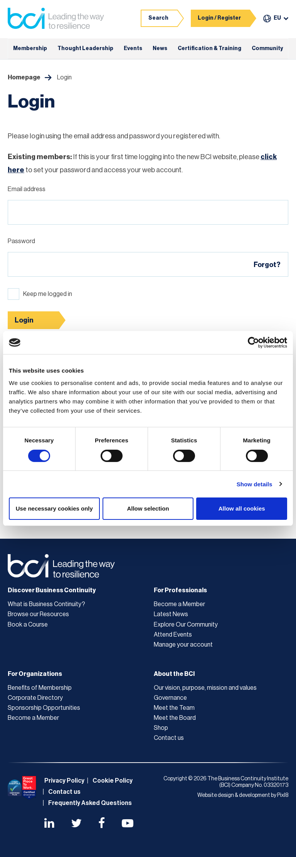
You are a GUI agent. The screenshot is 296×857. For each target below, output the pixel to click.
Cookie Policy (112, 781)
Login (24, 320)
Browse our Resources (38, 614)
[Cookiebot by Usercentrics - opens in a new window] (253, 342)
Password (21, 241)
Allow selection (148, 508)
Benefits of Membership (40, 688)
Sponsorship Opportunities (44, 708)
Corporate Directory (35, 698)
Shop (161, 728)
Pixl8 (282, 795)
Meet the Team (174, 708)
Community (267, 48)
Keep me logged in (47, 294)
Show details (254, 484)
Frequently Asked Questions (90, 803)
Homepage (24, 77)
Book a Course (28, 625)
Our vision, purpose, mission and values (205, 688)
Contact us (169, 738)
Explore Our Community (186, 625)
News (160, 48)
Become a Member (179, 604)
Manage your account (183, 645)
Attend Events (173, 635)
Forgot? (267, 264)
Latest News (171, 614)
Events (133, 48)
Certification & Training (209, 48)
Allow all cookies (242, 508)
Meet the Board (175, 718)
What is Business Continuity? (46, 604)
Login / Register (219, 18)
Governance (170, 698)
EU (277, 18)
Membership (30, 48)
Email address (26, 189)
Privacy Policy (64, 781)
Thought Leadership (85, 48)
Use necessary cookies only (54, 508)
